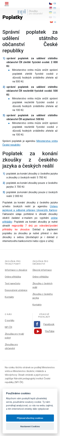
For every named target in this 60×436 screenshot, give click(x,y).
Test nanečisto (12, 283)
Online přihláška (13, 276)
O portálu (9, 320)
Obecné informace (42, 270)
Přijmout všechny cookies (30, 418)
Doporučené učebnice (16, 290)
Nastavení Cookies (30, 426)
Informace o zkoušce (16, 270)
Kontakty (9, 297)
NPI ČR (8, 327)
